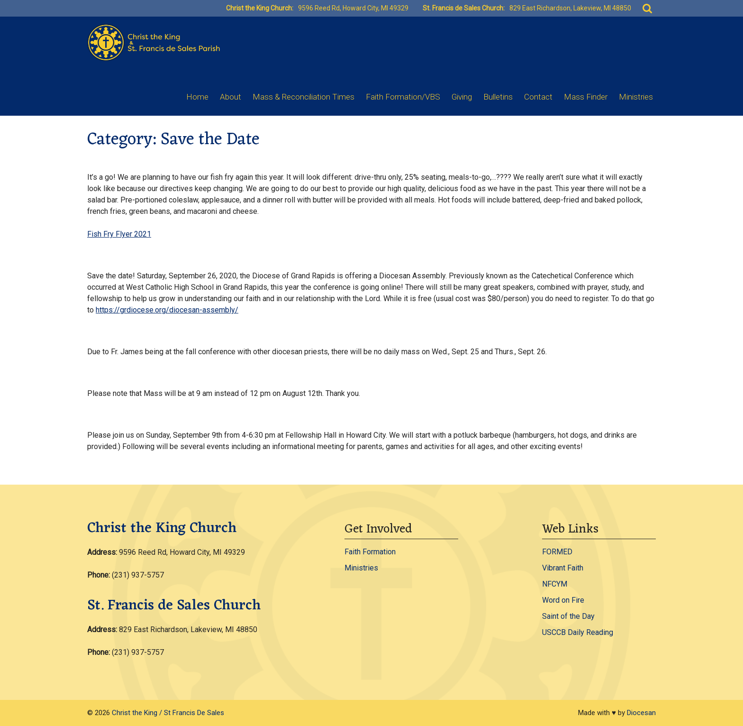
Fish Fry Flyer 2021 (119, 234)
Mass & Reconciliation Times (303, 96)
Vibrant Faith (562, 567)
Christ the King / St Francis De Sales (168, 712)
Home (197, 96)
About (230, 96)
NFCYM (554, 583)
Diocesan (641, 712)
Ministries (636, 96)
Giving (462, 96)
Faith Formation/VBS (403, 96)
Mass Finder (585, 96)
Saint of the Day (568, 616)
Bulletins (498, 96)
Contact (538, 96)
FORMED (557, 551)
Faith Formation (370, 551)
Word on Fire (563, 600)
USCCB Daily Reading (577, 632)
